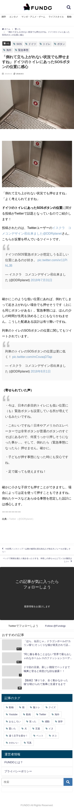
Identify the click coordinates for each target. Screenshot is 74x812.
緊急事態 (23, 50)
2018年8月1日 (41, 371)
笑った (32, 721)
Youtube (13, 714)
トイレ (47, 44)
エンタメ (13, 17)
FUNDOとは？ (13, 762)
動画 (28, 714)
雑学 (4, 17)
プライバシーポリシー (18, 771)
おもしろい (15, 721)
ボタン (61, 44)
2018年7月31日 (41, 280)
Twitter (42, 714)
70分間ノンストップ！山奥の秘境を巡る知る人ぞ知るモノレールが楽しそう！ (36, 550)
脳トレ (36, 707)
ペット (39, 736)
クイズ (52, 707)
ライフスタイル (56, 17)
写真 (29, 743)
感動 (47, 721)
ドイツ (32, 44)
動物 (69, 17)
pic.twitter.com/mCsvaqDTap (32, 356)
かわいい (13, 743)
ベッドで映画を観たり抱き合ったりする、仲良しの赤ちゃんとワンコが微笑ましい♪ (37, 560)
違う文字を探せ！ (18, 736)
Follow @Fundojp (55, 625)
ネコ (54, 736)
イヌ (51, 728)
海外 (8, 50)
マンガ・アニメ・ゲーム (33, 17)
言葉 (37, 728)
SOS (19, 44)
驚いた (6, 43)
